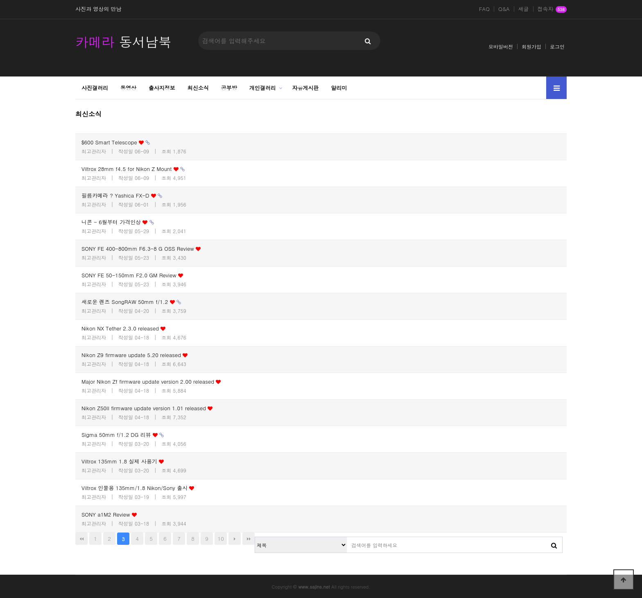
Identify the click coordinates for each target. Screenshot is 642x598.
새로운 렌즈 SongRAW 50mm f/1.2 (131, 302)
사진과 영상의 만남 (98, 9)
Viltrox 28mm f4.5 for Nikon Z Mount (133, 169)
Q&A (504, 9)
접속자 (552, 9)
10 (221, 538)
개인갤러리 (262, 88)
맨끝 (248, 539)
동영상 (128, 88)
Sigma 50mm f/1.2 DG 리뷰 (122, 434)
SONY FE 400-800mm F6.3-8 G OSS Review (141, 248)
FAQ (484, 9)
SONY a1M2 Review (109, 514)
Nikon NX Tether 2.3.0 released (123, 328)
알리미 (339, 88)
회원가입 (531, 46)
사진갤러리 (94, 88)
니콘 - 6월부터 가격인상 (117, 222)
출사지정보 (162, 88)
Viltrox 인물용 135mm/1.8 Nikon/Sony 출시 (137, 488)
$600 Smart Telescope (115, 142)
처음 (81, 539)
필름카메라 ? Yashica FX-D (121, 195)
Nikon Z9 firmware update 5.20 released (134, 355)
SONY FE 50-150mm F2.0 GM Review (132, 275)
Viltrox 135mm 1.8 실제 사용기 (122, 461)
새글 (523, 9)
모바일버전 (500, 46)
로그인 (557, 46)
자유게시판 (305, 88)
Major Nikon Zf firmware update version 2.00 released (151, 381)
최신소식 (198, 88)
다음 (234, 539)
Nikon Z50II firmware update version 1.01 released (146, 408)
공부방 (229, 88)
